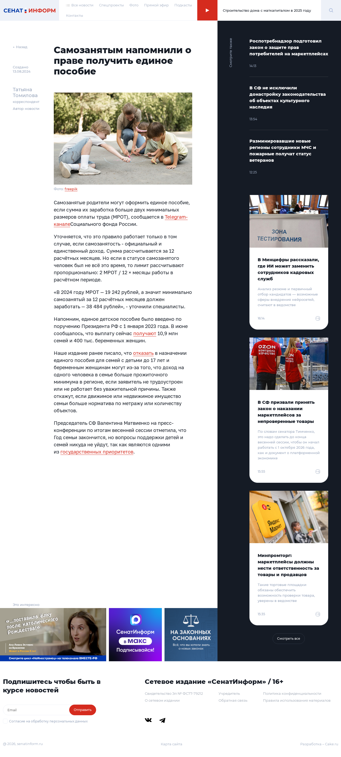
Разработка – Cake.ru (319, 744)
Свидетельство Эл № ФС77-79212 (174, 693)
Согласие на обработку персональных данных (48, 721)
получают (144, 333)
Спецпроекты (111, 5)
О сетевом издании (162, 700)
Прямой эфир (156, 5)
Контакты (74, 15)
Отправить (83, 710)
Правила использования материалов (297, 700)
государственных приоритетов (96, 452)
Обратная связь (233, 700)
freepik (71, 189)
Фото (133, 5)
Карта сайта (171, 744)
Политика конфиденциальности (292, 693)
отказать (143, 353)
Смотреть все (288, 638)
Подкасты (183, 5)
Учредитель (229, 693)
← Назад (20, 47)
